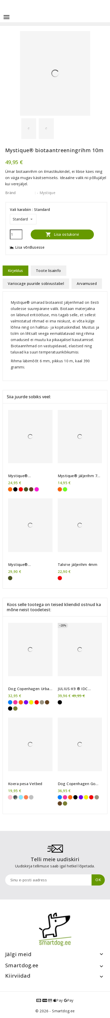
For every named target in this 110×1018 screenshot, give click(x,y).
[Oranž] (10, 489)
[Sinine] (10, 702)
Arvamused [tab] (87, 283)
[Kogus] (16, 234)
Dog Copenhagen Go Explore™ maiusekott (77, 783)
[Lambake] (31, 797)
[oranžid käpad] (26, 797)
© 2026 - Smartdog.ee (55, 1010)
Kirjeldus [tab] (15, 270)
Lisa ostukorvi (62, 234)
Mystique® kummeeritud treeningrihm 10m (24, 476)
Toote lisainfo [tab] (48, 270)
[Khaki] (26, 489)
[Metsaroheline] (15, 708)
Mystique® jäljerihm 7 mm (77, 476)
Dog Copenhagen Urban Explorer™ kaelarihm (29, 689)
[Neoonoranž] (60, 489)
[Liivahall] (42, 702)
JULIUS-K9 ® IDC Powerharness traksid (77, 689)
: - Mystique (45, 192)
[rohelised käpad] (15, 797)
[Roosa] (15, 702)
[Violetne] (26, 702)
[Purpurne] (37, 489)
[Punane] (21, 489)
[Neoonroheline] (65, 489)
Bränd (10, 192)
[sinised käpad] (21, 797)
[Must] (15, 489)
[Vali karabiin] (23, 219)
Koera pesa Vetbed (25, 783)
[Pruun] (31, 489)
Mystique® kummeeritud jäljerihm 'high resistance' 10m (28, 564)
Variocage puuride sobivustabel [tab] (36, 283)
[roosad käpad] (10, 797)
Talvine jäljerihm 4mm (77, 564)
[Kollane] (31, 702)
